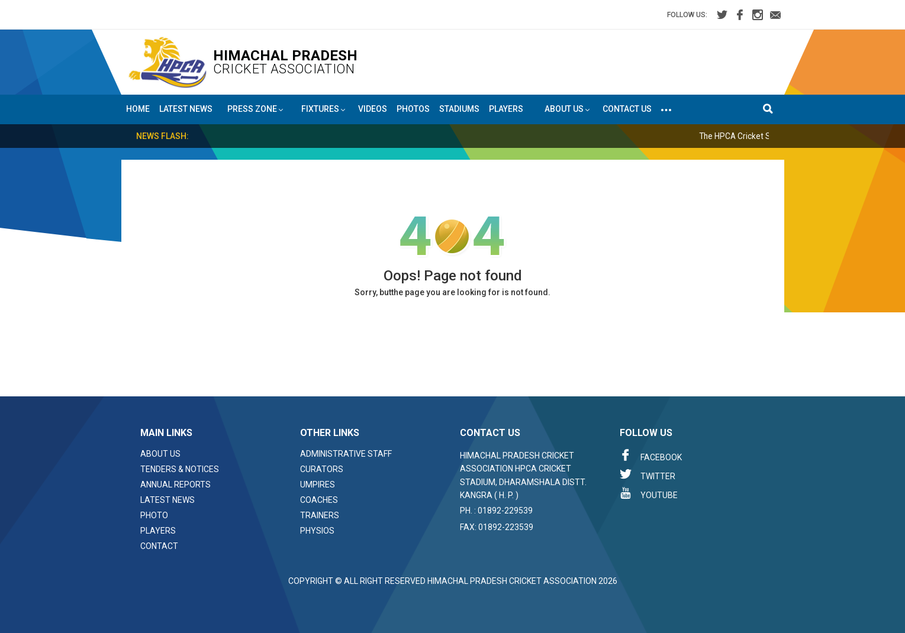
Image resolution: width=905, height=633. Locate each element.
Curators (321, 469)
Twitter (647, 474)
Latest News (185, 109)
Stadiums (459, 109)
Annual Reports (175, 484)
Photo (154, 515)
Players (506, 109)
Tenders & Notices (179, 469)
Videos (372, 109)
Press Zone (255, 109)
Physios (317, 530)
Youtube (649, 493)
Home (138, 109)
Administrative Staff (346, 453)
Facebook (651, 455)
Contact (159, 546)
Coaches (319, 500)
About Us (160, 453)
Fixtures (323, 109)
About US (567, 109)
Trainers (319, 515)
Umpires (317, 484)
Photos (413, 109)
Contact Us (627, 109)
